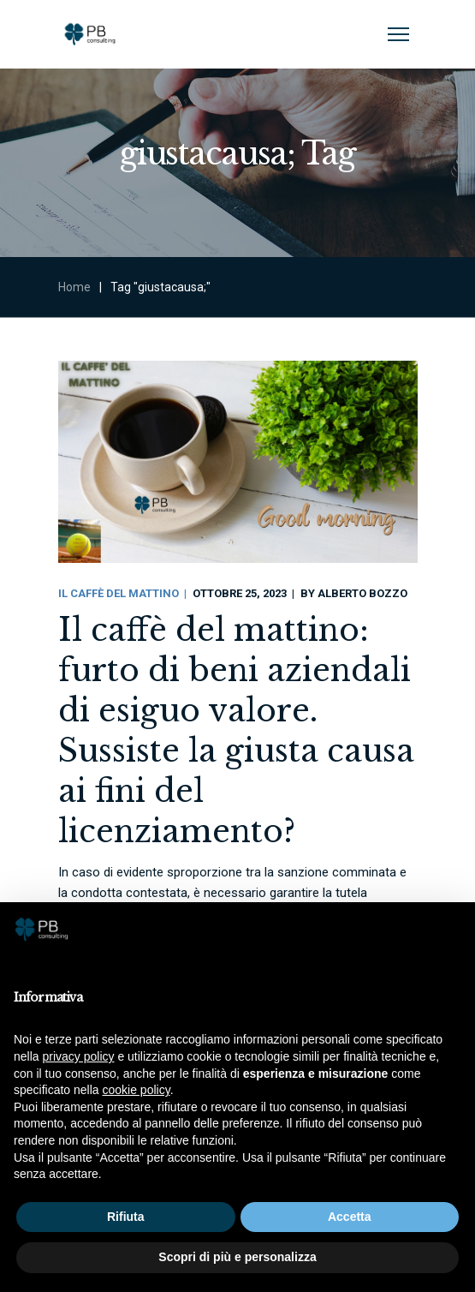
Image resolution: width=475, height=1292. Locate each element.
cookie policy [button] (136, 1090)
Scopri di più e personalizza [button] (237, 1257)
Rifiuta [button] (126, 1216)
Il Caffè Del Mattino (118, 593)
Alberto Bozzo (362, 593)
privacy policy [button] (78, 1056)
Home (74, 287)
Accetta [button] (349, 1216)
